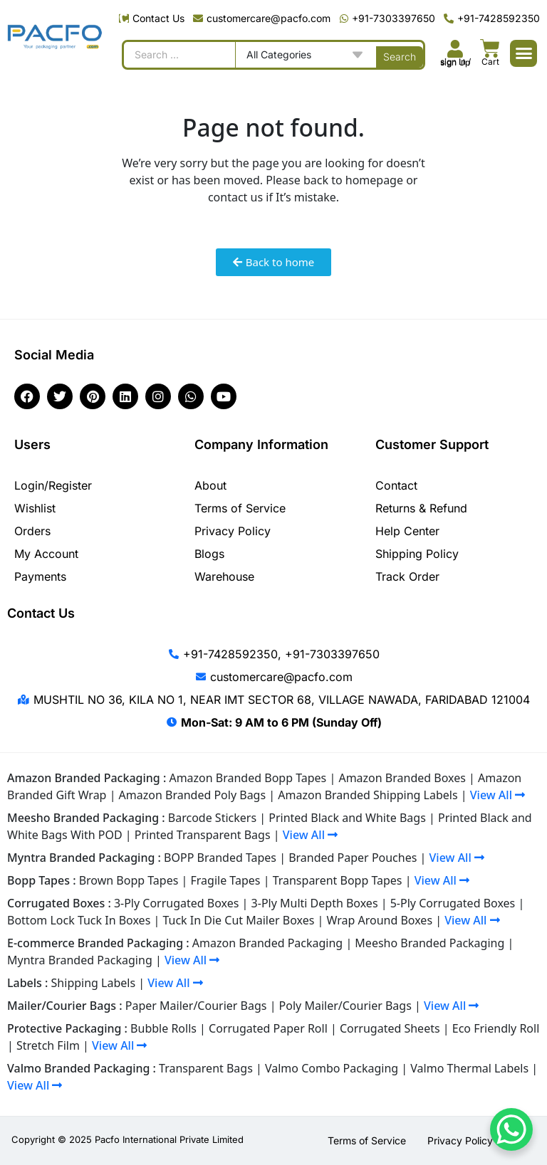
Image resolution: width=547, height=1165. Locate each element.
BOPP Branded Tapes (220, 857)
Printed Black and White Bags (347, 818)
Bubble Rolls (163, 1028)
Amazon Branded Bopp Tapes (247, 778)
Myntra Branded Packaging (79, 960)
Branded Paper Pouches (352, 857)
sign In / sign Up (455, 62)
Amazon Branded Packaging (267, 943)
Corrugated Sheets (390, 1028)
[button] (523, 53)
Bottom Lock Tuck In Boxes (78, 920)
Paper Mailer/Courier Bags (196, 1005)
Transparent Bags (206, 1068)
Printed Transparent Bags (203, 835)
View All (497, 795)
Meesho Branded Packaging (429, 943)
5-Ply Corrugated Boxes (453, 903)
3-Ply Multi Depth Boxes (314, 903)
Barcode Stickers (212, 818)
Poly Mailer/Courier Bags (345, 1005)
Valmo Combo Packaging (331, 1068)
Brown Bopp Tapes (129, 880)
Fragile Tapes (226, 880)
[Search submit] (399, 55)
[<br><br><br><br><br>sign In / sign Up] (455, 49)
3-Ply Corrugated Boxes (176, 903)
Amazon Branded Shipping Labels (367, 795)
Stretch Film (48, 1045)
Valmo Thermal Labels (469, 1068)
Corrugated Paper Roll (268, 1028)
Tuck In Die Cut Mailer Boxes (238, 920)
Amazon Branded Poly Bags (192, 795)
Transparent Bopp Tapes (337, 880)
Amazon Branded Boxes (401, 778)
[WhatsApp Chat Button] (511, 1129)
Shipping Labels (93, 983)
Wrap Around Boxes (380, 920)
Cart (490, 61)
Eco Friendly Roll (496, 1028)
